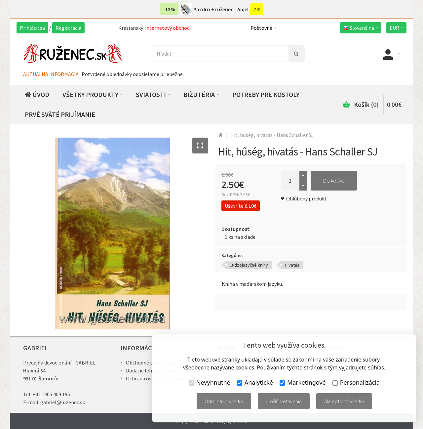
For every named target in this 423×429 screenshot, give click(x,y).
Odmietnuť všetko (224, 401)
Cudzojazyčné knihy (248, 265)
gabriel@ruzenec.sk (62, 402)
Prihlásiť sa (32, 27)
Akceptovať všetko (344, 401)
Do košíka (334, 180)
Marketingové (303, 382)
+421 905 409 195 (51, 394)
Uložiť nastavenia (284, 401)
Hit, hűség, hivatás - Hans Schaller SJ (272, 135)
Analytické (255, 382)
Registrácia (68, 27)
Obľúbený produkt (306, 198)
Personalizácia (356, 382)
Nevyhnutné (209, 382)
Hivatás (292, 265)
